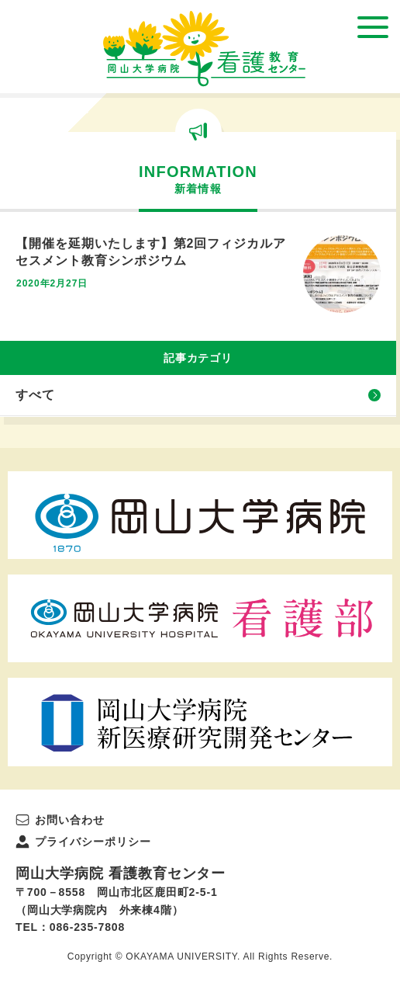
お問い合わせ (70, 820)
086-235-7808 (87, 927)
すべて (35, 394)
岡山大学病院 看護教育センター (204, 48)
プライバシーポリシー (93, 841)
